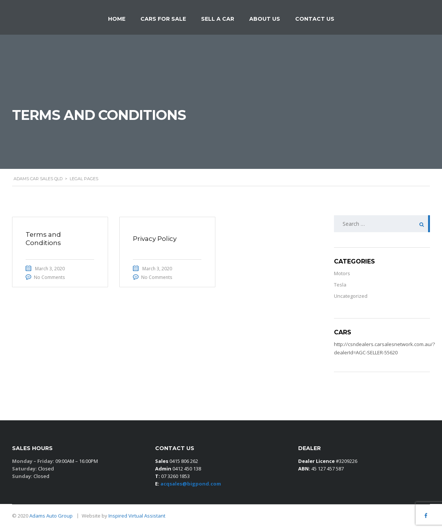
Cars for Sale (163, 18)
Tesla (340, 284)
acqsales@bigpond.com (190, 483)
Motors (342, 273)
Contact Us (314, 18)
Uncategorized (350, 296)
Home (116, 18)
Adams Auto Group (51, 515)
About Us (264, 18)
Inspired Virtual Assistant (136, 515)
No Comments (51, 277)
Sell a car (217, 18)
